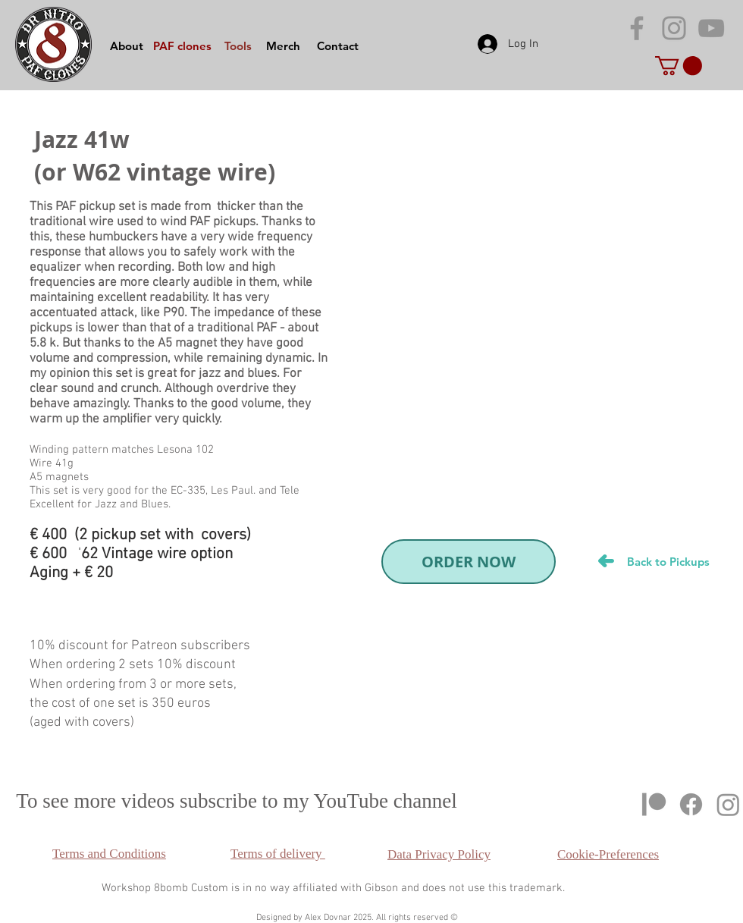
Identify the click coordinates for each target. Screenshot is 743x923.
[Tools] (238, 45)
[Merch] (282, 45)
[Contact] (337, 45)
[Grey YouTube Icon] (711, 28)
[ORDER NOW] (468, 561)
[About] (127, 45)
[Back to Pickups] (668, 561)
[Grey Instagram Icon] (674, 28)
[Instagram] (728, 804)
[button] (678, 65)
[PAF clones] (182, 45)
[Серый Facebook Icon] (637, 28)
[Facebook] (691, 804)
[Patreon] (654, 804)
